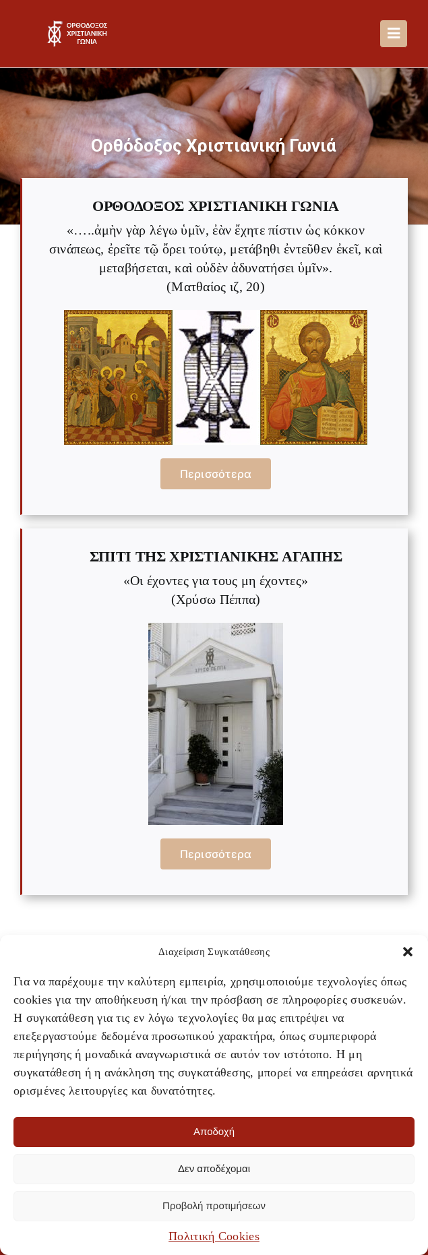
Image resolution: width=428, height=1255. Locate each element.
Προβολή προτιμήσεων (214, 1205)
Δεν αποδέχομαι (214, 1168)
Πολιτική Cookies (214, 1236)
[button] (408, 951)
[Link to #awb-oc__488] (393, 34)
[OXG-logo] (79, 27)
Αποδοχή (214, 1131)
